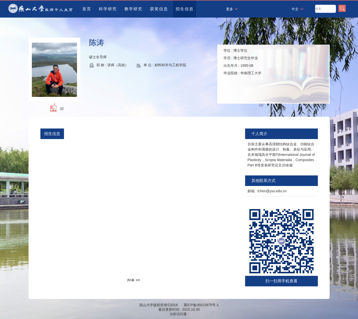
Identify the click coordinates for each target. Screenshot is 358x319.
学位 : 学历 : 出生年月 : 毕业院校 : (243, 61)
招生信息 (185, 9)
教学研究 (133, 9)
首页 (86, 9)
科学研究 (108, 9)
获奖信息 (159, 9)
